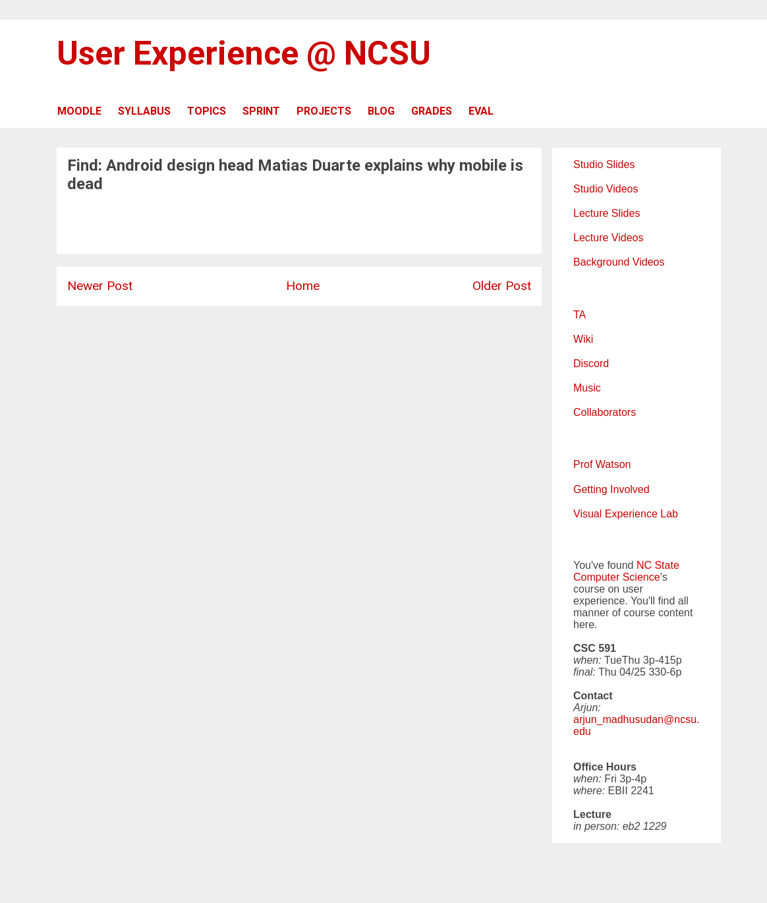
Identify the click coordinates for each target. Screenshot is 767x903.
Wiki (583, 339)
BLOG (381, 111)
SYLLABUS (144, 111)
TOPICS (206, 111)
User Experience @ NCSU (244, 53)
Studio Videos (605, 188)
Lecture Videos (608, 237)
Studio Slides (604, 164)
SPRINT (261, 111)
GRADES (431, 111)
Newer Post (99, 285)
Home (303, 285)
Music (587, 387)
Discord (591, 363)
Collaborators (604, 412)
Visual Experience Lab (625, 513)
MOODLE (79, 111)
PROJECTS (324, 111)
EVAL (481, 111)
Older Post (501, 285)
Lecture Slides (606, 213)
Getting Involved (611, 489)
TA (579, 314)
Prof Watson (602, 464)
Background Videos (618, 262)
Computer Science (616, 577)
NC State (658, 565)
